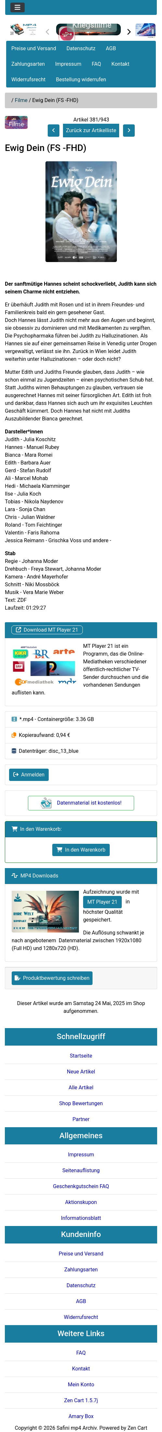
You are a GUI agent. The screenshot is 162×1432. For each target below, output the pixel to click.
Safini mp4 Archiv (76, 1428)
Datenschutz (81, 48)
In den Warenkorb (80, 850)
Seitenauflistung (81, 1170)
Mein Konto (81, 1384)
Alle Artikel (81, 1087)
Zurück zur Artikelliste (91, 130)
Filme (21, 100)
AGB (111, 48)
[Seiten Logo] (23, 29)
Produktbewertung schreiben (52, 978)
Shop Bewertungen (81, 1103)
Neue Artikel (81, 1072)
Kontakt (120, 64)
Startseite (81, 1056)
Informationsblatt (81, 1218)
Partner (81, 1119)
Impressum (68, 64)
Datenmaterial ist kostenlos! (81, 803)
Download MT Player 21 (47, 630)
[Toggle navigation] (17, 7)
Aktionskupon (81, 1202)
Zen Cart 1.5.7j (81, 1400)
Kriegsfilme (92, 24)
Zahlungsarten (28, 64)
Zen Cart (137, 1428)
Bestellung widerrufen (81, 79)
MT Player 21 (102, 902)
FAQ (96, 64)
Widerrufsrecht (28, 79)
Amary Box (81, 1416)
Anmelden (28, 775)
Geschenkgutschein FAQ (81, 1186)
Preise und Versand (33, 48)
